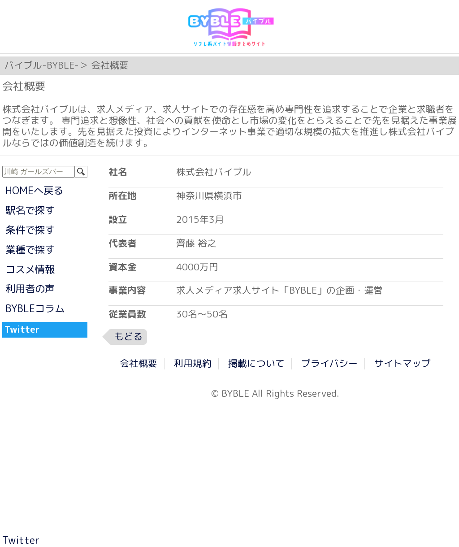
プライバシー (329, 363)
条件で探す (30, 230)
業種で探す (30, 249)
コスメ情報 (30, 269)
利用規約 (193, 363)
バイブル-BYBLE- (41, 65)
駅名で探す (30, 210)
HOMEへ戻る (34, 190)
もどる (128, 336)
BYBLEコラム (35, 308)
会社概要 (138, 363)
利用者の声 (30, 288)
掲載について (256, 363)
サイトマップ (402, 363)
